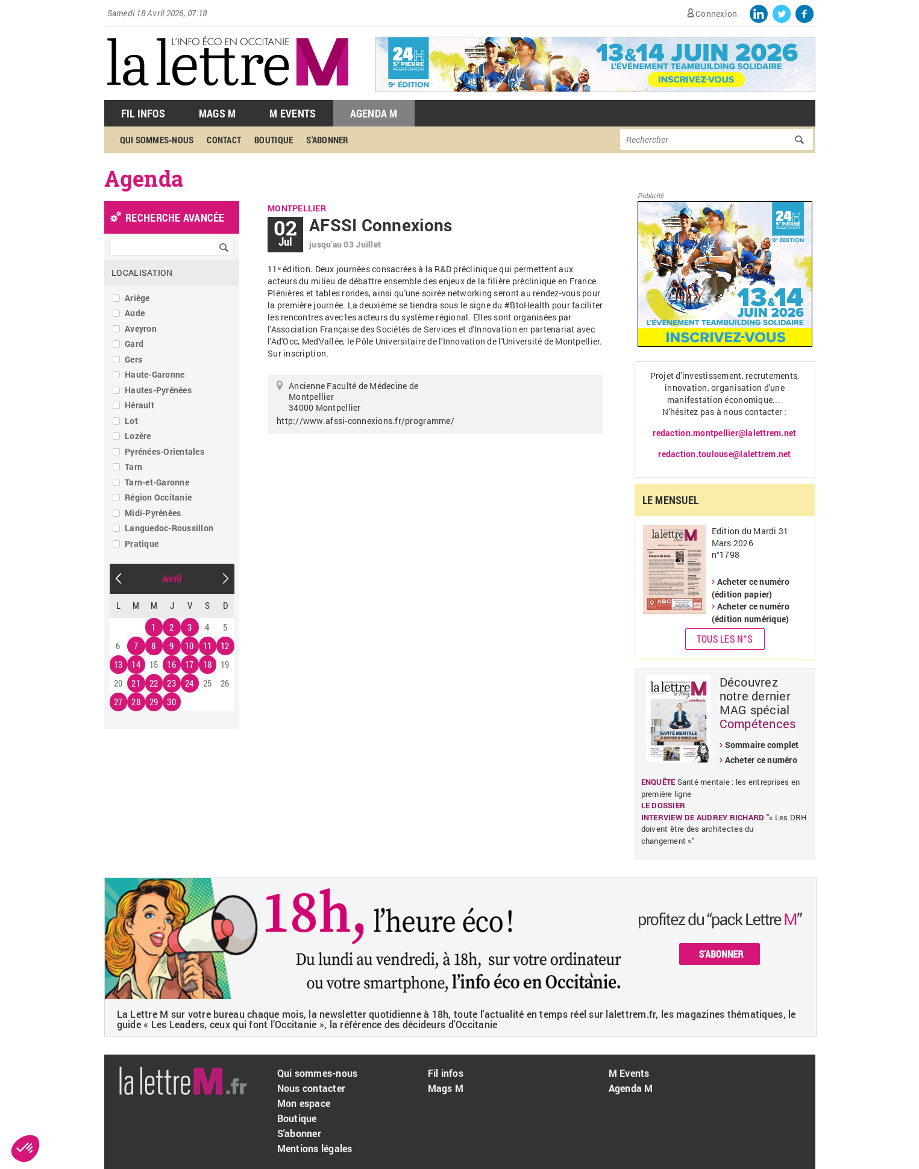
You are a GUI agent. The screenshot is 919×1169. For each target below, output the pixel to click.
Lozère (138, 435)
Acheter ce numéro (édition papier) (750, 588)
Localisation (141, 272)
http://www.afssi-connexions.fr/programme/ (365, 420)
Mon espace (304, 1103)
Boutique (273, 140)
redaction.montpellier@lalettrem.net (724, 432)
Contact (224, 140)
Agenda (144, 178)
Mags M (217, 113)
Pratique (141, 543)
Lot (131, 420)
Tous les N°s (725, 638)
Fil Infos (143, 113)
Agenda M (374, 113)
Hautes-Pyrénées (158, 390)
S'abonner (327, 140)
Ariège (137, 298)
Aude (135, 313)
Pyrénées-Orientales (164, 451)
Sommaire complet (762, 744)
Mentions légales (315, 1148)
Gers (133, 359)
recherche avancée (174, 217)
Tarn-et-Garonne (157, 482)
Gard (134, 343)
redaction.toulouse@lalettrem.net (724, 454)
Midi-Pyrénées (153, 513)
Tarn (133, 466)
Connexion (716, 13)
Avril (171, 578)
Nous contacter (311, 1088)
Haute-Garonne (154, 374)
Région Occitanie (158, 497)
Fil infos (445, 1073)
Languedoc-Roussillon (169, 528)
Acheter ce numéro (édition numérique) (750, 612)
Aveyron (141, 328)
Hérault (139, 405)
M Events (292, 113)
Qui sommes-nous (157, 140)
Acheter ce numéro (761, 759)
